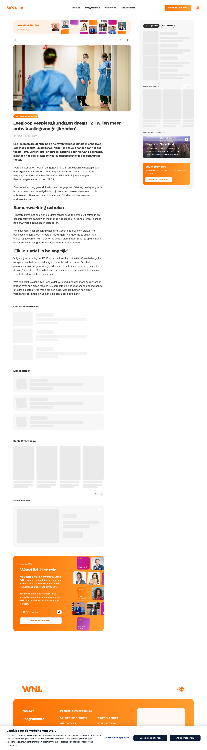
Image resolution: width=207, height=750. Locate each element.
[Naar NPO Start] (180, 689)
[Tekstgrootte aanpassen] (121, 40)
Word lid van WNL (178, 8)
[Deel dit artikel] (128, 40)
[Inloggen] (197, 8)
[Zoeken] (159, 8)
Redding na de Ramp (107, 717)
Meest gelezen (151, 26)
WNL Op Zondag (68, 723)
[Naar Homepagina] (15, 7)
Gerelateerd (167, 26)
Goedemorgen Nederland (26, 116)
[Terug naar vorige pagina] (16, 40)
